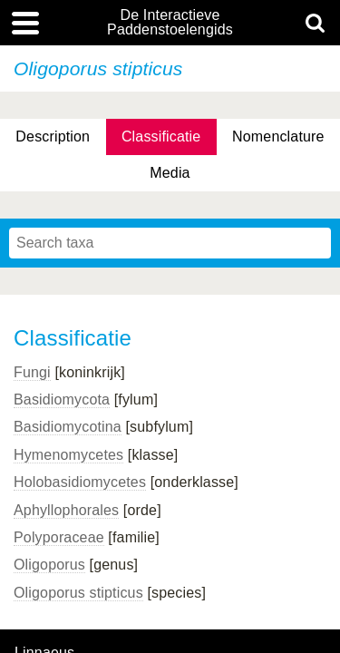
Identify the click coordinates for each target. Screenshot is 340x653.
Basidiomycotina (67, 426)
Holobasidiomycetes (80, 482)
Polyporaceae (59, 537)
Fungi (32, 372)
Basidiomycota (62, 399)
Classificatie (160, 136)
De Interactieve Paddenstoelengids (170, 22)
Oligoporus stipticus (78, 592)
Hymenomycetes (68, 455)
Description (52, 136)
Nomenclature (278, 136)
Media (169, 172)
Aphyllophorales (66, 510)
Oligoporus (49, 564)
